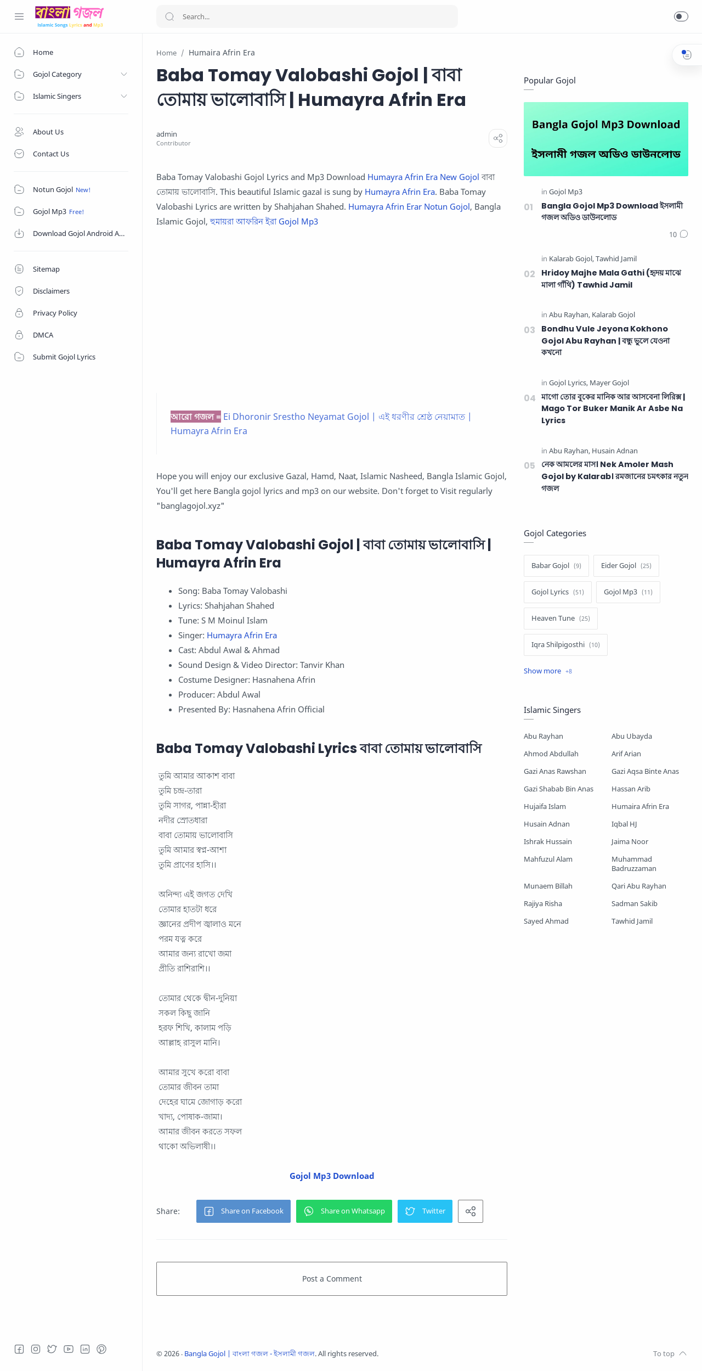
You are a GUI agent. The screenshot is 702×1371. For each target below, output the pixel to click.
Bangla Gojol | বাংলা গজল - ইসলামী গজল (249, 1353)
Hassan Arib (631, 789)
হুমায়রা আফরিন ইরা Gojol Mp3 (264, 221)
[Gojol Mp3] (565, 192)
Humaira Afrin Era (640, 806)
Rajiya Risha (543, 903)
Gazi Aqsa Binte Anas (645, 771)
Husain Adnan (547, 824)
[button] (681, 16)
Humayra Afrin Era (400, 191)
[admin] (166, 134)
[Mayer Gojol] (609, 383)
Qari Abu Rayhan (639, 886)
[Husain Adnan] (615, 451)
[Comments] (678, 234)
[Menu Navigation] (19, 16)
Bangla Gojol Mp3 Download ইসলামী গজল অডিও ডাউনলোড (612, 211)
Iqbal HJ (624, 824)
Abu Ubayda (632, 736)
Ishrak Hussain (548, 841)
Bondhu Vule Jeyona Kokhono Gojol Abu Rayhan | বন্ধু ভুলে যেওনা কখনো (605, 340)
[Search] (307, 16)
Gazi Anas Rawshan (555, 771)
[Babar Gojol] (556, 566)
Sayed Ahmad (546, 921)
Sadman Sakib (635, 903)
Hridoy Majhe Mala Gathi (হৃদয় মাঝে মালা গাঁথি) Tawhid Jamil (611, 278)
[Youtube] (68, 1349)
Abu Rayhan (543, 736)
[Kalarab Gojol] (571, 259)
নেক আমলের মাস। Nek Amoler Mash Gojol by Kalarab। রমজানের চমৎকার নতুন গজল (614, 476)
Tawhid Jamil (632, 921)
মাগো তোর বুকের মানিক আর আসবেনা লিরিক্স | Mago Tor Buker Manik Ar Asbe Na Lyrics (613, 408)
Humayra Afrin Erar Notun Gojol (409, 206)
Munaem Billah (548, 886)
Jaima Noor (630, 841)
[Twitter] (52, 1349)
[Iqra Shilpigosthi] (566, 645)
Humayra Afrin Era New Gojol (423, 176)
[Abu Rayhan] (569, 315)
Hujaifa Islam (545, 806)
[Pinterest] (101, 1349)
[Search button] (169, 16)
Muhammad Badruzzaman (634, 864)
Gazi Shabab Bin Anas (558, 789)
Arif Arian (626, 753)
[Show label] (548, 671)
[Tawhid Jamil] (616, 259)
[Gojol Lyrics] (568, 383)
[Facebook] (19, 1349)
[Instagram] (35, 1349)
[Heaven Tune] (561, 619)
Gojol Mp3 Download (332, 1175)
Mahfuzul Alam (548, 859)
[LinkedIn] (85, 1349)
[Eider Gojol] (626, 566)
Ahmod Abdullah (551, 753)
